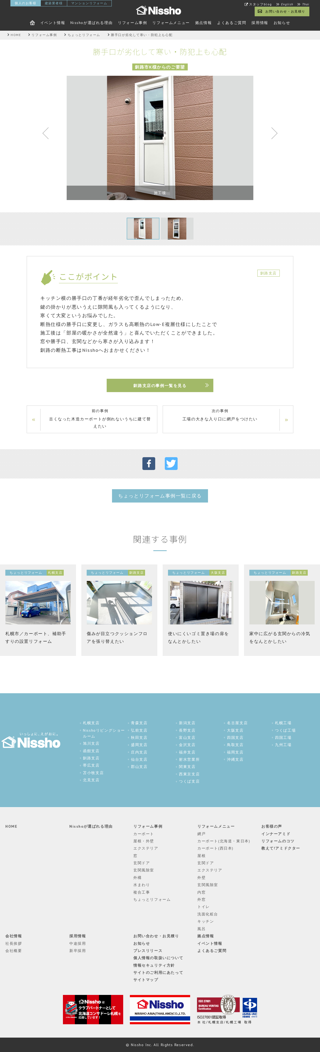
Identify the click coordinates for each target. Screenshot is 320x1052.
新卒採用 (77, 950)
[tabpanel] (160, 138)
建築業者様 (54, 3)
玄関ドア (141, 862)
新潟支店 (187, 722)
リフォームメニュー (171, 22)
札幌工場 (283, 722)
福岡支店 (235, 752)
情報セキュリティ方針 (154, 965)
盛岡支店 (139, 744)
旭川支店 (91, 743)
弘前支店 (139, 730)
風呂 (201, 928)
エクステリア (145, 848)
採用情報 (259, 22)
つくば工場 (285, 730)
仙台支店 (139, 759)
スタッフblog (260, 4)
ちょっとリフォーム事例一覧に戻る (160, 496)
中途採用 (77, 943)
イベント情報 (52, 22)
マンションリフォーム (89, 3)
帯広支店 (91, 765)
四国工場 (283, 737)
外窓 (201, 899)
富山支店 (187, 737)
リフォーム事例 (132, 22)
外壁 (201, 877)
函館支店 (91, 750)
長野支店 (187, 730)
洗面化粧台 (207, 914)
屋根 (201, 855)
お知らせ (282, 22)
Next (272, 134)
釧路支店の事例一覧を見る (159, 385)
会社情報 (13, 936)
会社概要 (13, 950)
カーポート (143, 833)
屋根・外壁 (143, 841)
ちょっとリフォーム (152, 899)
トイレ (203, 906)
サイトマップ (145, 979)
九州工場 (283, 744)
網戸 (201, 833)
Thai (305, 4)
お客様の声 (271, 826)
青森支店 (139, 722)
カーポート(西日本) (215, 848)
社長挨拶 (13, 943)
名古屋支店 (237, 722)
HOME (11, 826)
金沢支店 (187, 744)
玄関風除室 (143, 870)
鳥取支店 (235, 744)
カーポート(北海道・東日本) (223, 841)
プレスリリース (147, 950)
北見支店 (91, 780)
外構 (137, 877)
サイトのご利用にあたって (158, 972)
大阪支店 (235, 730)
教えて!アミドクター (280, 848)
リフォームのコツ (278, 841)
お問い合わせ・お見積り (285, 11)
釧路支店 (91, 758)
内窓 (201, 892)
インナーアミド (275, 833)
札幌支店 (91, 722)
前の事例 (100, 419)
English (287, 4)
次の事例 (220, 415)
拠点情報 (203, 22)
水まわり (141, 884)
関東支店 (187, 766)
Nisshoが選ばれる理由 (91, 22)
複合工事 (141, 892)
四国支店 (235, 737)
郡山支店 (139, 766)
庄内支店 (139, 752)
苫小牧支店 (93, 772)
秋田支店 (139, 737)
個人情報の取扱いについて (158, 957)
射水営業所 (189, 759)
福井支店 (187, 752)
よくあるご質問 (231, 22)
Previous (48, 134)
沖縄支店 (235, 759)
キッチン (205, 921)
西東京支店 (189, 774)
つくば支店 (189, 781)
